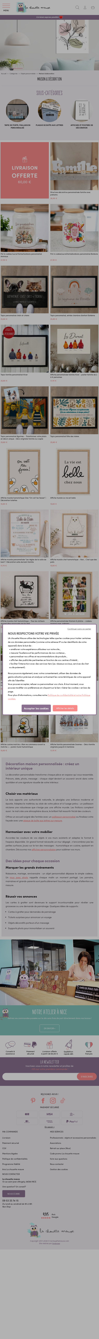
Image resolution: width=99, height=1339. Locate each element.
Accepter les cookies (36, 708)
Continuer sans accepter (79, 628)
